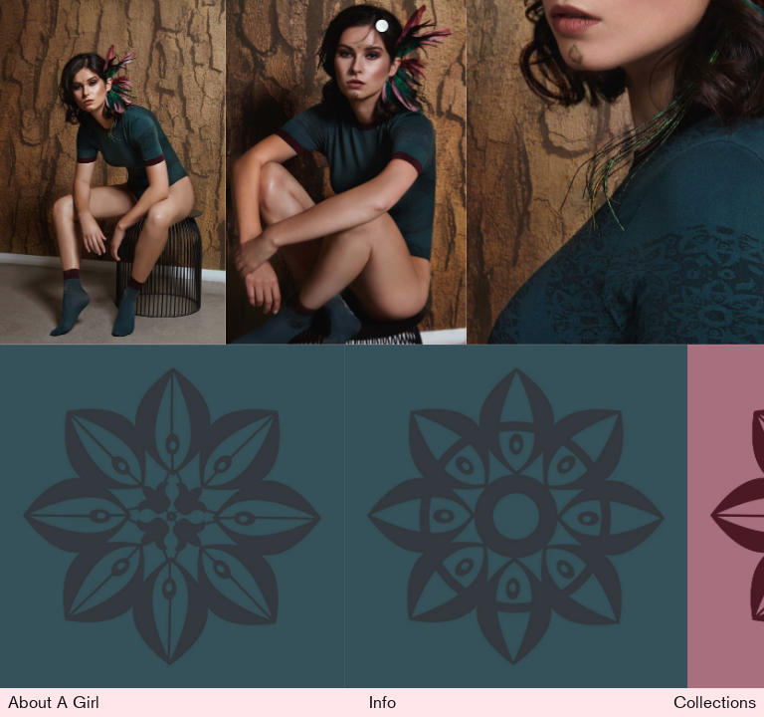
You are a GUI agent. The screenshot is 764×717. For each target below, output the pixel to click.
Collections (714, 701)
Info (382, 701)
